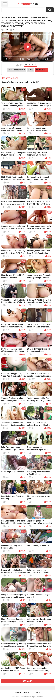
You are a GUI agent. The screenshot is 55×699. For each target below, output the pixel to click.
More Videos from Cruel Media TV (20, 82)
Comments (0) (41, 70)
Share (30, 70)
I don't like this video (20, 65)
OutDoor (27, 4)
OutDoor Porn (25, 697)
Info (10, 70)
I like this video (17, 65)
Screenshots (19, 70)
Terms (37, 693)
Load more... (28, 681)
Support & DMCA (22, 693)
